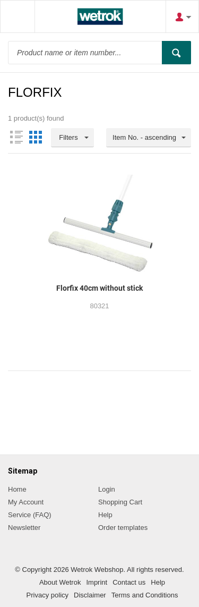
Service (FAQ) (29, 515)
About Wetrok (60, 582)
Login (106, 489)
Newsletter (24, 528)
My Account (26, 502)
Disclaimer (90, 595)
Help (105, 515)
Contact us (129, 582)
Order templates (123, 528)
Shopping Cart (120, 502)
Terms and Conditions (144, 595)
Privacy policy (47, 595)
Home (17, 489)
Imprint (96, 582)
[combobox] (148, 137)
